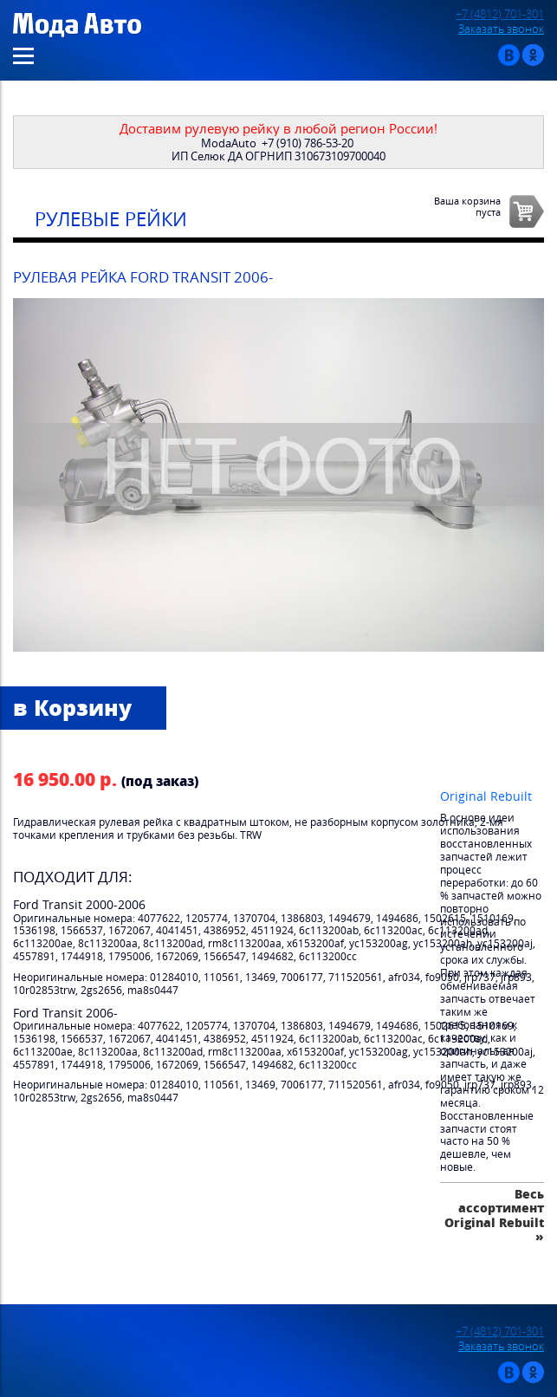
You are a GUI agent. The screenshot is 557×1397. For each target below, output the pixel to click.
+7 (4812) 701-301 (500, 14)
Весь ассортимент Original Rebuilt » (494, 1215)
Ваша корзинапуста (467, 206)
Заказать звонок (501, 29)
